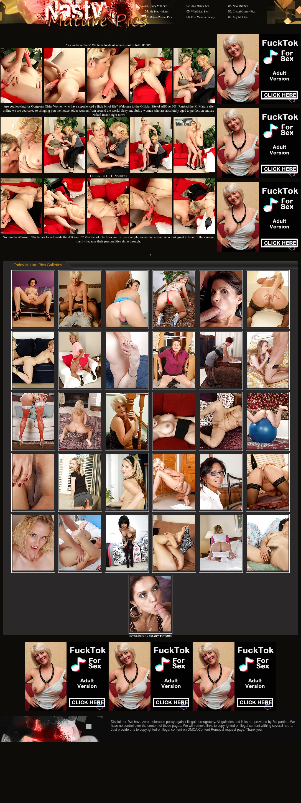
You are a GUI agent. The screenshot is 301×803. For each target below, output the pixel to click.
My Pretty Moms (159, 11)
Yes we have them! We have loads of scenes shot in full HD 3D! (108, 45)
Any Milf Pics (241, 17)
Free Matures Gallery (203, 17)
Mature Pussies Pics (161, 17)
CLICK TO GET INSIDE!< (108, 176)
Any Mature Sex (200, 5)
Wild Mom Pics (200, 11)
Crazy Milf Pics (158, 5)
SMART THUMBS (160, 636)
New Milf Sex (241, 5)
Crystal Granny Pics (244, 11)
